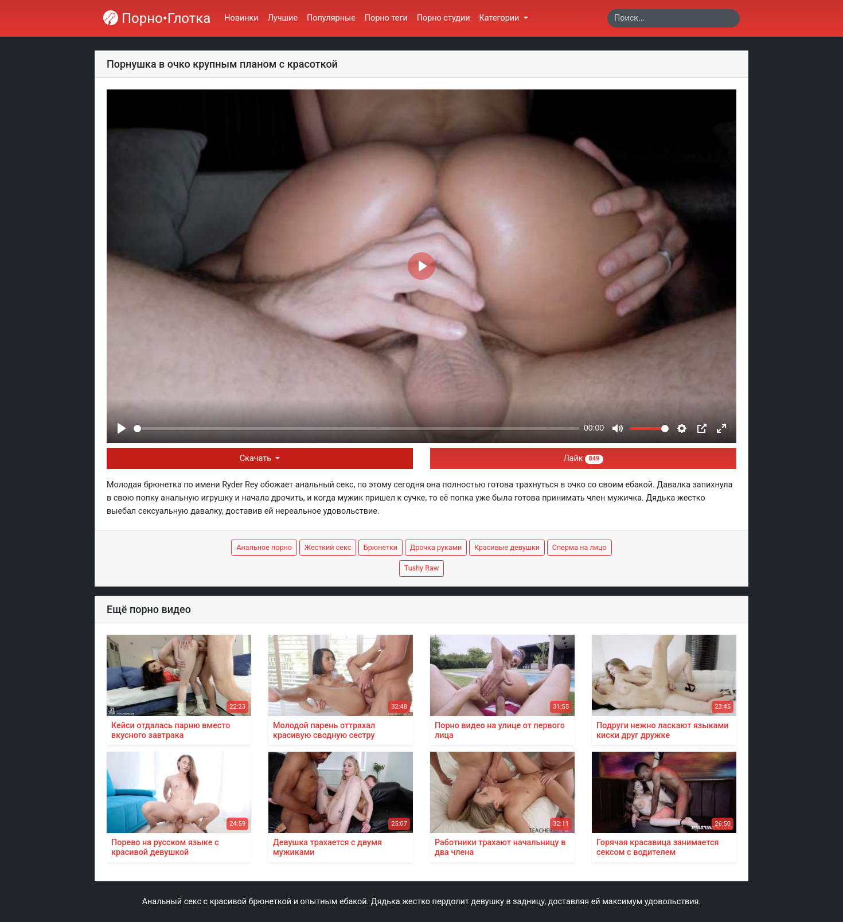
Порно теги (386, 18)
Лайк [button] (583, 458)
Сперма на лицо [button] (579, 547)
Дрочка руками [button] (436, 547)
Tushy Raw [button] (421, 568)
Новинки (241, 18)
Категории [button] (500, 18)
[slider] (356, 428)
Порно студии (443, 18)
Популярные (331, 18)
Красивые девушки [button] (507, 547)
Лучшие (283, 18)
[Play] (121, 428)
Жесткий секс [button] (328, 547)
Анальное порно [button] (264, 547)
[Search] (673, 18)
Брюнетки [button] (380, 547)
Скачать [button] (257, 458)
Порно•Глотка (156, 18)
